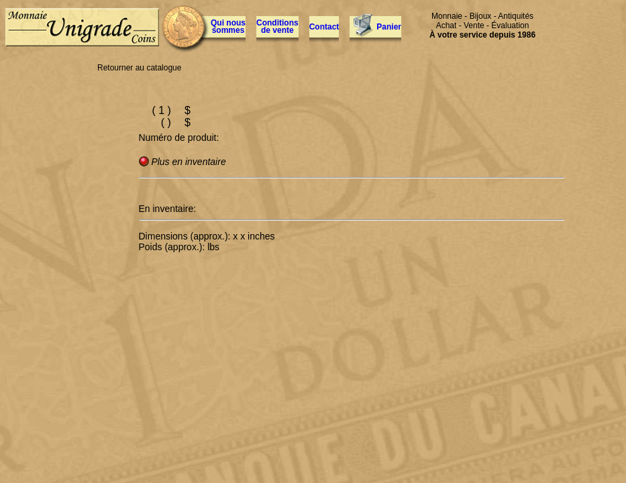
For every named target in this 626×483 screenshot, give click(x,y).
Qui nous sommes (228, 26)
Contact (324, 27)
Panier (388, 27)
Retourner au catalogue (139, 67)
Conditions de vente (277, 26)
